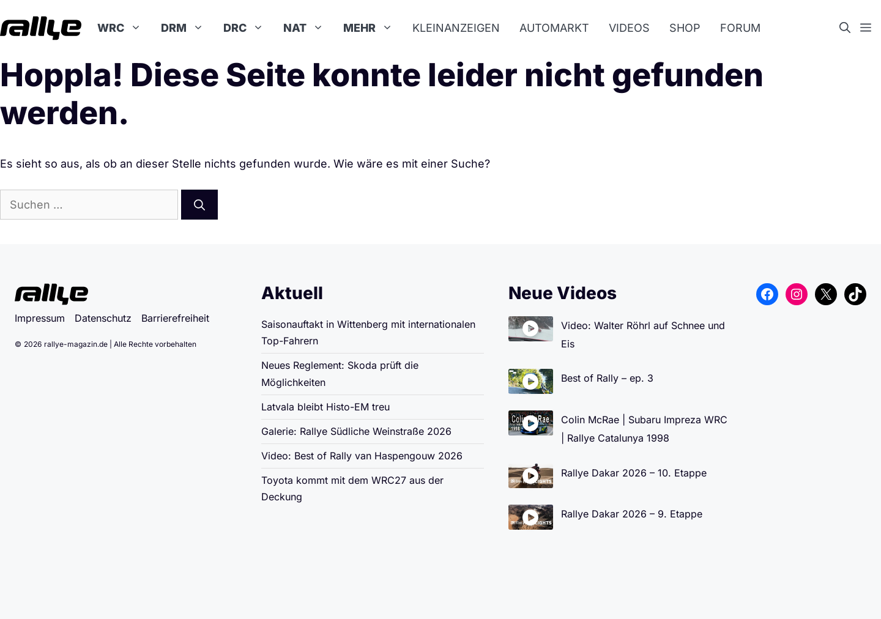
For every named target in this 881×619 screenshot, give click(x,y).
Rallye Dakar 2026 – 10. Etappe (634, 473)
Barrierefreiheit (175, 318)
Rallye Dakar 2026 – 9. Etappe (631, 514)
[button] (849, 28)
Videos (629, 27)
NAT (308, 28)
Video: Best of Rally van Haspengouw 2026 (362, 456)
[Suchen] (199, 205)
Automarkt (554, 27)
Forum (740, 27)
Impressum (40, 318)
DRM (187, 28)
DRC (248, 28)
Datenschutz (103, 318)
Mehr (373, 28)
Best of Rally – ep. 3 (607, 378)
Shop (685, 27)
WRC (124, 28)
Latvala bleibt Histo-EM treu (325, 407)
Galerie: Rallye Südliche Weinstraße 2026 (356, 431)
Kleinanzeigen (456, 27)
